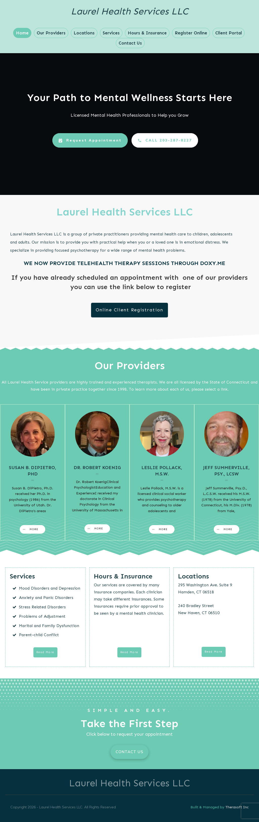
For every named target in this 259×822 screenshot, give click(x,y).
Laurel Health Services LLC (129, 11)
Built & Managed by (207, 807)
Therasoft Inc (237, 807)
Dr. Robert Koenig (97, 467)
